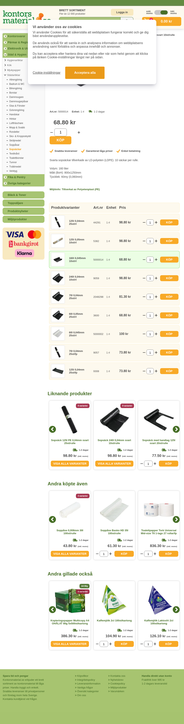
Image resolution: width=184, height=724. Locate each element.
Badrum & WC (17, 84)
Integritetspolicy (86, 679)
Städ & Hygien (17, 54)
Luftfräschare (16, 123)
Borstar (13, 92)
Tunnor (13, 162)
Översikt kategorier (88, 691)
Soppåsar (14, 145)
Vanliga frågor (85, 687)
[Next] (176, 429)
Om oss (81, 695)
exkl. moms (148, 12)
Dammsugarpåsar (18, 101)
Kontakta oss (117, 675)
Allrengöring (15, 79)
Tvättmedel (15, 166)
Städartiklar (13, 75)
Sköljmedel (15, 140)
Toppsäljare (15, 203)
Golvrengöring (16, 110)
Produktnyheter (18, 211)
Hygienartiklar (15, 60)
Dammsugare (16, 97)
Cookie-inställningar (47, 72)
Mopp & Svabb (17, 127)
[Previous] (52, 429)
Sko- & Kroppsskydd (20, 136)
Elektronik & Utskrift (21, 48)
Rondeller (14, 131)
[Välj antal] (60, 132)
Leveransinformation (88, 683)
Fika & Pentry (16, 177)
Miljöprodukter (17, 219)
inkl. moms (172, 12)
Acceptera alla (85, 72)
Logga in (122, 12)
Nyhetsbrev (117, 679)
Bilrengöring (15, 88)
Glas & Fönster (17, 105)
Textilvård (14, 153)
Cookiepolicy (117, 683)
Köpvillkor (82, 675)
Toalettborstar (16, 158)
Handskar (14, 114)
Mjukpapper (14, 70)
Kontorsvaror (16, 36)
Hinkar (12, 118)
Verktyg (13, 171)
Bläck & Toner (17, 195)
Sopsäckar (15, 149)
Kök (9, 65)
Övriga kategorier (19, 183)
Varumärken (117, 691)
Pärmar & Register (20, 42)
